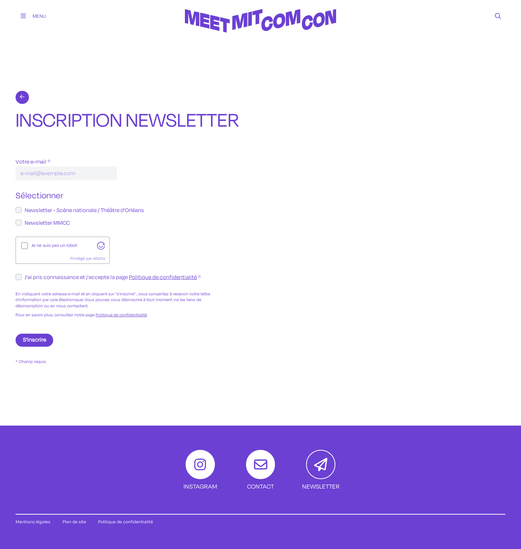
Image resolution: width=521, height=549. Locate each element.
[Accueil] (260, 39)
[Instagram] (200, 470)
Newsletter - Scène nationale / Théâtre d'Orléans (84, 210)
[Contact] (260, 470)
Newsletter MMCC (47, 223)
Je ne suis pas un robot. (54, 245)
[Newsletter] (320, 470)
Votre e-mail (31, 162)
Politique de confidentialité (163, 277)
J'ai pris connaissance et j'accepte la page (111, 277)
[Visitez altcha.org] (101, 245)
